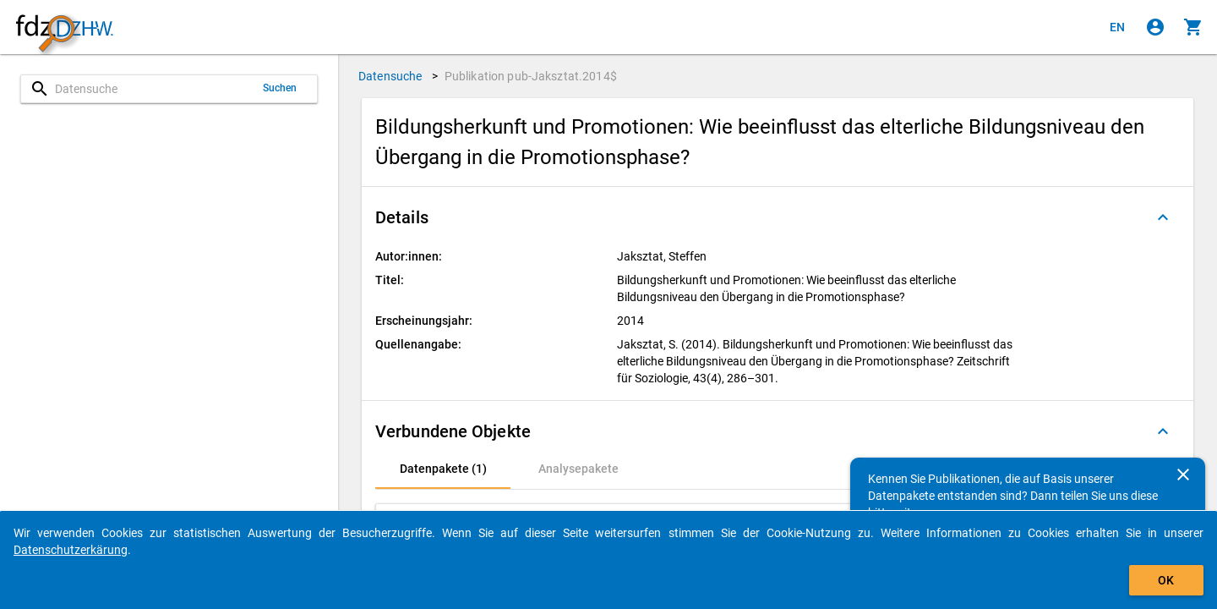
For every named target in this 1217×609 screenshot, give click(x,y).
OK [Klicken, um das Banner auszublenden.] (1166, 580)
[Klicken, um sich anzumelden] (1155, 27)
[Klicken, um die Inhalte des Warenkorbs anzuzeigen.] (1193, 27)
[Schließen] (1183, 474)
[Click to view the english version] (1117, 27)
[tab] (442, 468)
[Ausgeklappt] (1163, 217)
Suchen (280, 88)
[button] (777, 217)
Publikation (531, 76)
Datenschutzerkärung (71, 550)
